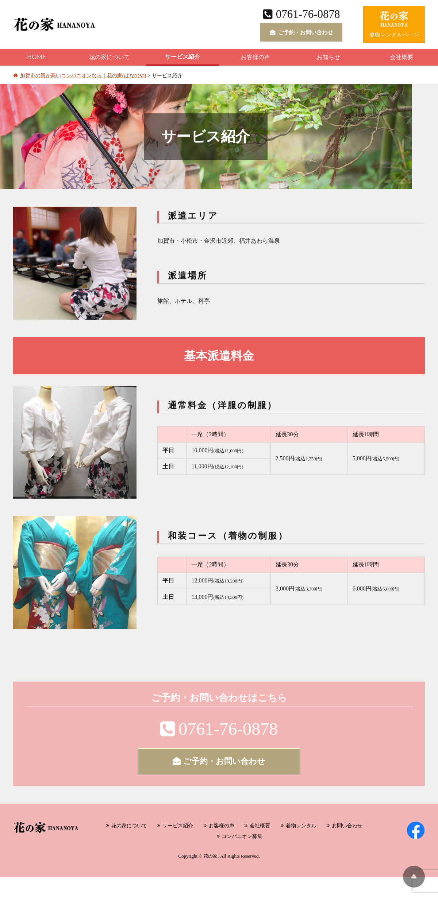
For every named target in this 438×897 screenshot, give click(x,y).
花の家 (210, 856)
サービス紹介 (182, 56)
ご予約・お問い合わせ (301, 32)
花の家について (109, 57)
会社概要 (401, 57)
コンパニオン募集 (242, 836)
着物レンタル (301, 825)
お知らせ (328, 57)
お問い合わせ (347, 825)
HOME (36, 57)
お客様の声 (255, 57)
